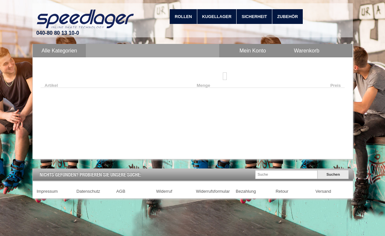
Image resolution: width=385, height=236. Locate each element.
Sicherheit (254, 16)
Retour (282, 191)
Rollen (183, 16)
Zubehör (287, 16)
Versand (323, 191)
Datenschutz (88, 191)
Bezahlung (246, 191)
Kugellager (217, 16)
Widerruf (164, 191)
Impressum (47, 191)
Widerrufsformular (213, 191)
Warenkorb (306, 50)
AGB (120, 191)
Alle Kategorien (59, 50)
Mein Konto (253, 50)
